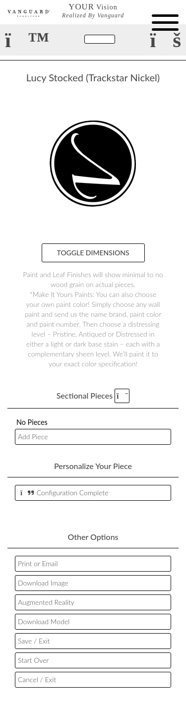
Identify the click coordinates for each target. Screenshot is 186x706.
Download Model (43, 621)
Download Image (43, 583)
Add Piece (33, 436)
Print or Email (38, 563)
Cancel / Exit (37, 679)
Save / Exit (34, 641)
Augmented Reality (46, 602)
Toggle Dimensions (93, 252)
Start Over (33, 660)
